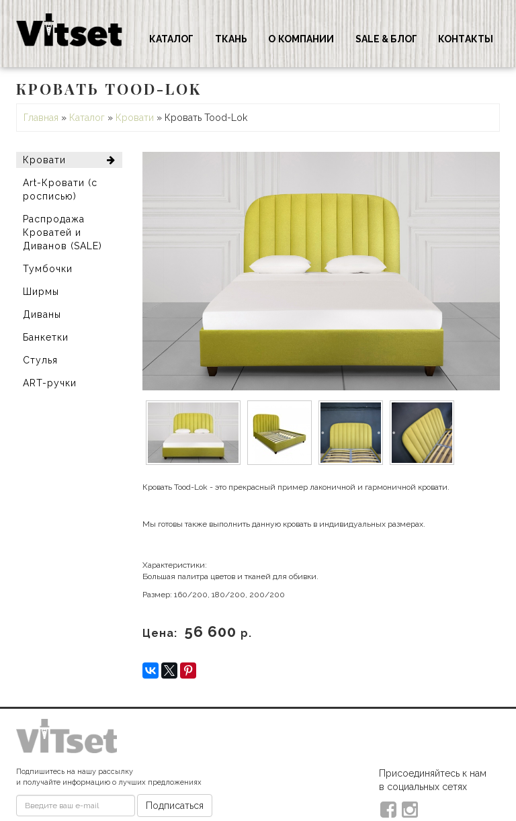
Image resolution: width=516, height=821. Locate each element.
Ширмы (41, 291)
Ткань (231, 39)
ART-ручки (50, 383)
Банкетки (46, 337)
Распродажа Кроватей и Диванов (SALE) (62, 232)
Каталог (171, 39)
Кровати (135, 117)
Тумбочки (48, 268)
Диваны (42, 314)
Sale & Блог (386, 39)
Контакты (465, 39)
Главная (41, 117)
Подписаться (175, 805)
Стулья (40, 360)
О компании (301, 39)
